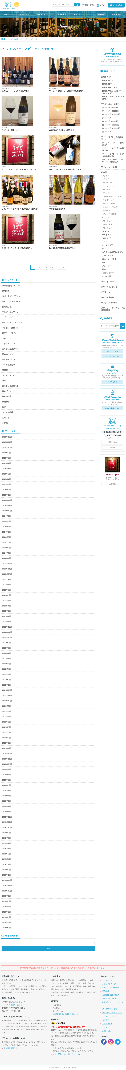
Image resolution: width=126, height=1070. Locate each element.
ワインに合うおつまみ (11, 301)
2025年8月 (6, 458)
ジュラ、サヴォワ (110, 203)
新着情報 (5, 402)
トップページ (107, 980)
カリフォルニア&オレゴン (112, 252)
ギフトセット (106, 292)
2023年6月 (6, 595)
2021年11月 (7, 695)
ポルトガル (106, 235)
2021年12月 (7, 690)
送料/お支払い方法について (112, 998)
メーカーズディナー (10, 375)
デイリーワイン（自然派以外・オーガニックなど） (112, 138)
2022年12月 (7, 627)
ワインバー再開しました (11, 130)
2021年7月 (6, 717)
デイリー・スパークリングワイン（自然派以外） (113, 160)
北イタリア (107, 221)
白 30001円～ (107, 132)
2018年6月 (6, 912)
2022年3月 (6, 674)
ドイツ (105, 242)
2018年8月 (6, 901)
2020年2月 (6, 806)
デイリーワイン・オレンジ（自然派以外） (113, 155)
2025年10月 (7, 447)
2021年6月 (6, 722)
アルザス (106, 193)
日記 (4, 407)
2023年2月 (6, 616)
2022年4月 (6, 669)
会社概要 (105, 1020)
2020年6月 (6, 785)
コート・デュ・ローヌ (112, 196)
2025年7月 (6, 463)
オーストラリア (108, 255)
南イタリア (107, 228)
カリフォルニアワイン (11, 349)
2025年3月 (6, 484)
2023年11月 (7, 569)
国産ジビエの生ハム (10, 386)
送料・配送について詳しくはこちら (66, 1054)
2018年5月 (6, 917)
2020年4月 (6, 796)
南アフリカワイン (9, 333)
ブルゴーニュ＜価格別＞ (111, 104)
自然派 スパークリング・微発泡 (113, 97)
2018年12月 (7, 880)
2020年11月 (7, 759)
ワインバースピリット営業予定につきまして (67, 169)
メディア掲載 (7, 412)
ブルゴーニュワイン (10, 312)
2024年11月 (7, 506)
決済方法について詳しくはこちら (65, 1014)
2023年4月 (6, 606)
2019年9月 (6, 833)
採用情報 (5, 291)
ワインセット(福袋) (109, 167)
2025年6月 (6, 469)
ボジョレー (107, 183)
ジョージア (106, 266)
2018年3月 (6, 928)
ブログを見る (112, 382)
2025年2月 (6, 490)
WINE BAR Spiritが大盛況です (61, 130)
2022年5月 (6, 664)
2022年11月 (7, 632)
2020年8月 (6, 775)
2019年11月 (7, 822)
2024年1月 (6, 558)
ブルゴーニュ (8, 14)
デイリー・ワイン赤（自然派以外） (113, 149)
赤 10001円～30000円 (111, 114)
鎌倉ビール (6, 391)
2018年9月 (6, 896)
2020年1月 (6, 812)
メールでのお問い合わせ (13, 1005)
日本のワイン (7, 354)
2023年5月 (6, 600)
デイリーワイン (8, 317)
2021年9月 (6, 706)
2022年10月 (7, 637)
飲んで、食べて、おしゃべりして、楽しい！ (20, 169)
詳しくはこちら (112, 351)
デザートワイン (8, 359)
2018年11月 (7, 885)
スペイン (105, 231)
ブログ (104, 1027)
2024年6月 (6, 532)
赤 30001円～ (107, 118)
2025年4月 (6, 479)
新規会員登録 (89, 5)
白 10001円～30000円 (111, 128)
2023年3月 (6, 611)
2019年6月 (6, 848)
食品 (4, 381)
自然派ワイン (24, 14)
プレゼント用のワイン (11, 328)
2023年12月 (7, 563)
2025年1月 (6, 495)
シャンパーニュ (109, 186)
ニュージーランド (109, 259)
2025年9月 (6, 453)
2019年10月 (7, 827)
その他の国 (106, 276)
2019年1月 (6, 875)
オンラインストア (109, 984)
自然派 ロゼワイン (109, 87)
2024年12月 (7, 500)
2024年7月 (6, 527)
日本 (104, 269)
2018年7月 (6, 907)
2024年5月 (6, 537)
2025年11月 (7, 442)
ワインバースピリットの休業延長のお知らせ (20, 209)
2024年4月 (6, 542)
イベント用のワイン (10, 365)
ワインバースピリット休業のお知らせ (17, 248)
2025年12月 (7, 437)
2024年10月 (7, 511)
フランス (105, 176)
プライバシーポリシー (110, 1016)
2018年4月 (6, 922)
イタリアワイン (8, 344)
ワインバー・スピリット (12, 322)
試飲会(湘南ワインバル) (11, 286)
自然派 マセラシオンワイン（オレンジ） (113, 92)
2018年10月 (7, 891)
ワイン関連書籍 (107, 297)
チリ (104, 262)
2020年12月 (7, 754)
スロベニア (106, 238)
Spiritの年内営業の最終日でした (62, 248)
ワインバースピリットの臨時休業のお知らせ (67, 91)
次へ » (61, 267)
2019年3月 (6, 864)
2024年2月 (6, 553)
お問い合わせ (112, 442)
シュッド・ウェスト (111, 207)
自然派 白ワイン (108, 84)
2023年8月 (6, 585)
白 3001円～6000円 (110, 121)
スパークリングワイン (11, 296)
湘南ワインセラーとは (81, 14)
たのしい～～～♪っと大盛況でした (16, 91)
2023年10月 (7, 574)
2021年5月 (6, 727)
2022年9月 (6, 643)
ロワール (106, 190)
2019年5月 (6, 854)
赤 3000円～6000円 (110, 107)
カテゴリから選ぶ (59, 14)
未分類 (5, 423)
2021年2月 (6, 743)
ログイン (103, 5)
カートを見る (116, 4)
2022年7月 (6, 653)
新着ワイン (41, 14)
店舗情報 (101, 14)
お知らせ (5, 418)
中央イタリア (108, 224)
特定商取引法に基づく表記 (112, 1013)
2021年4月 (6, 732)
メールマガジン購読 (109, 1009)
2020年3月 (6, 801)
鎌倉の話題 (6, 396)
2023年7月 (6, 590)
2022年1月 (6, 685)
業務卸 (5, 370)
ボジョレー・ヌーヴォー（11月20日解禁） (113, 309)
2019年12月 (7, 817)
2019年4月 (6, 859)
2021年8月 (6, 711)
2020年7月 (6, 780)
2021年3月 (6, 738)
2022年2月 (6, 680)
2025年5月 (6, 474)
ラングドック (108, 200)
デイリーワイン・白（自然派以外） (113, 144)
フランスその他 (109, 214)
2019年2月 (6, 870)
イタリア (105, 217)
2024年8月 (6, 521)
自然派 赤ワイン (108, 80)
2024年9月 (6, 516)
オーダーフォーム (112, 356)
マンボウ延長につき (57, 209)
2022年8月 (6, 648)
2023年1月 (6, 622)
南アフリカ (106, 248)
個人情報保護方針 (10, 1048)
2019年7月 (6, 843)
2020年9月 (6, 769)
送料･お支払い (117, 14)
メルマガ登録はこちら (112, 408)
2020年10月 (7, 764)
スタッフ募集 (107, 1024)
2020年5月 (6, 791)
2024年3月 (6, 548)
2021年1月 (6, 748)
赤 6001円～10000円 (110, 111)
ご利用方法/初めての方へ (111, 995)
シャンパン (6, 338)
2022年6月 (6, 659)
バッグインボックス (109, 282)
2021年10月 (7, 701)
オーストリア (107, 245)
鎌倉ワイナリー (109, 273)
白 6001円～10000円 (110, 125)
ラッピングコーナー (109, 303)
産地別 (104, 172)
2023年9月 (6, 579)
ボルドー (106, 210)
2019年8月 (6, 838)
